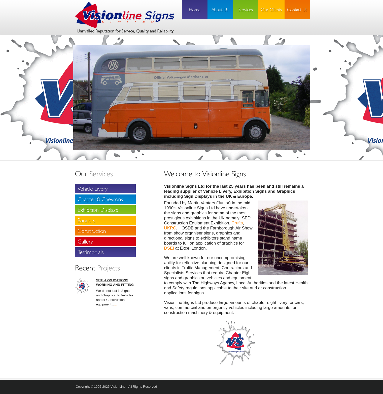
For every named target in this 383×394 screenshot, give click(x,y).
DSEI (169, 248)
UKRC (170, 228)
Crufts (237, 223)
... (115, 304)
